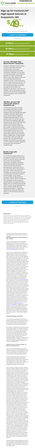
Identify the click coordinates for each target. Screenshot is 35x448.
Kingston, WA (26, 219)
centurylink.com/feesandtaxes (11, 304)
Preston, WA (13, 216)
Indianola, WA (17, 218)
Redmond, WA (7, 215)
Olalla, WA (20, 220)
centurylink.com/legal (23, 279)
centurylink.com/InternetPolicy (11, 249)
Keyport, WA (6, 222)
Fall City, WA (24, 216)
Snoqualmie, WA (14, 219)
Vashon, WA (6, 218)
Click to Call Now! (17, 35)
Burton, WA (10, 220)
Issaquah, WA (18, 215)
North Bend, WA (18, 222)
